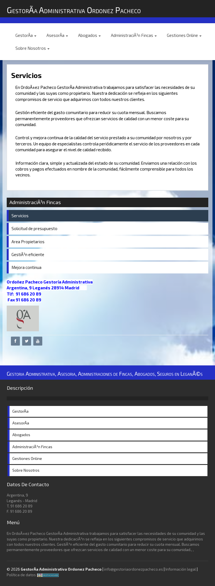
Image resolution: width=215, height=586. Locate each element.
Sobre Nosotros (32, 48)
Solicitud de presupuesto (34, 228)
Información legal (180, 569)
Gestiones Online (184, 35)
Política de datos (21, 575)
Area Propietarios (28, 241)
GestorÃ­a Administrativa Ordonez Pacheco (74, 10)
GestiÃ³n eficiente (27, 254)
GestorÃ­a (25, 35)
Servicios (20, 215)
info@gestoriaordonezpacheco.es (133, 569)
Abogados (89, 35)
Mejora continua (26, 267)
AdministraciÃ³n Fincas (134, 35)
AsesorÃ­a (57, 35)
